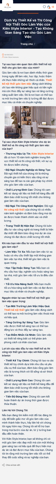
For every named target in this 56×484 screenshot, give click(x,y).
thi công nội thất (14, 209)
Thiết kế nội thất (14, 309)
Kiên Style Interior (43, 153)
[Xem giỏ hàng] (48, 7)
